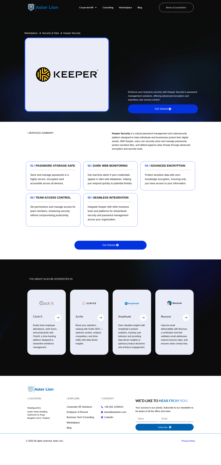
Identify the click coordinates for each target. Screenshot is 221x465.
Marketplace (125, 7)
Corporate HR (88, 7)
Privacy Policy (188, 440)
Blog (140, 7)
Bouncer (166, 316)
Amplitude (124, 316)
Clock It (37, 316)
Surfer (79, 316)
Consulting (108, 7)
